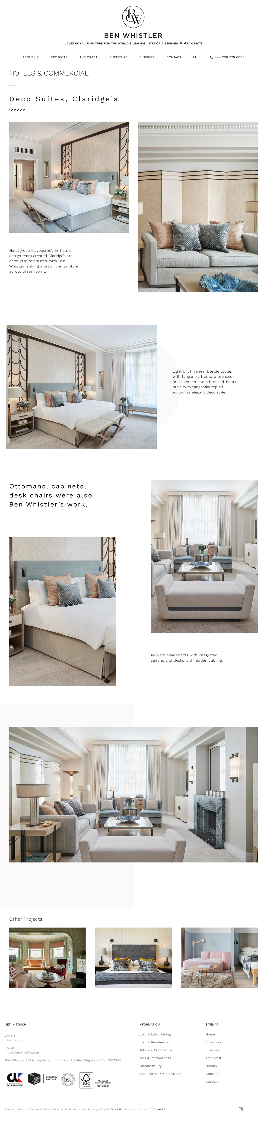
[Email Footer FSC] (66, 1072)
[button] (194, 57)
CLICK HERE (114, 1109)
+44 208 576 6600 (19, 1040)
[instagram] (241, 1109)
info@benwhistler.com (22, 1052)
